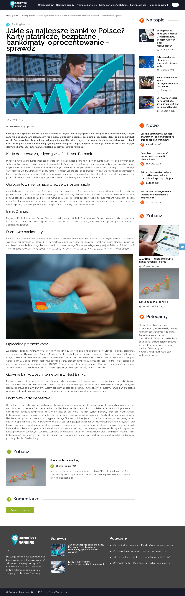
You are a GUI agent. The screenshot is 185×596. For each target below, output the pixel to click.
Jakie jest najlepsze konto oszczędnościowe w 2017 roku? (141, 557)
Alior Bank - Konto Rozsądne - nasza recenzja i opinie (157, 260)
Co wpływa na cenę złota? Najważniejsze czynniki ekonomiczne (154, 156)
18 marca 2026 (151, 164)
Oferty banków (46, 5)
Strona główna (12, 16)
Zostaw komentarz (20, 510)
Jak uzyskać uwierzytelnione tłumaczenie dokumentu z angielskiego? (156, 194)
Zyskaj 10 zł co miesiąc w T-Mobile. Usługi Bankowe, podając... (144, 545)
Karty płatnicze (138, 5)
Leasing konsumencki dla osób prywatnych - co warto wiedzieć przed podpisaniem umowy (157, 137)
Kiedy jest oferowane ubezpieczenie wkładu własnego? (86, 563)
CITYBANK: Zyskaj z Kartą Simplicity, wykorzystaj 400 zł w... (142, 563)
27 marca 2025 (151, 202)
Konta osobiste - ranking (64, 460)
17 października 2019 (63, 466)
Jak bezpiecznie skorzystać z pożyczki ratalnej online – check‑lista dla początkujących (157, 175)
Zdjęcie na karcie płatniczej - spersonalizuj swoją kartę (140, 551)
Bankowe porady (65, 5)
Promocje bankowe (87, 5)
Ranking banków (157, 5)
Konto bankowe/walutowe (113, 5)
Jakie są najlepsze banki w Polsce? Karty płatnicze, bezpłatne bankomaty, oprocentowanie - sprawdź (86, 548)
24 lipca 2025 (150, 183)
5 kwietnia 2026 (151, 144)
